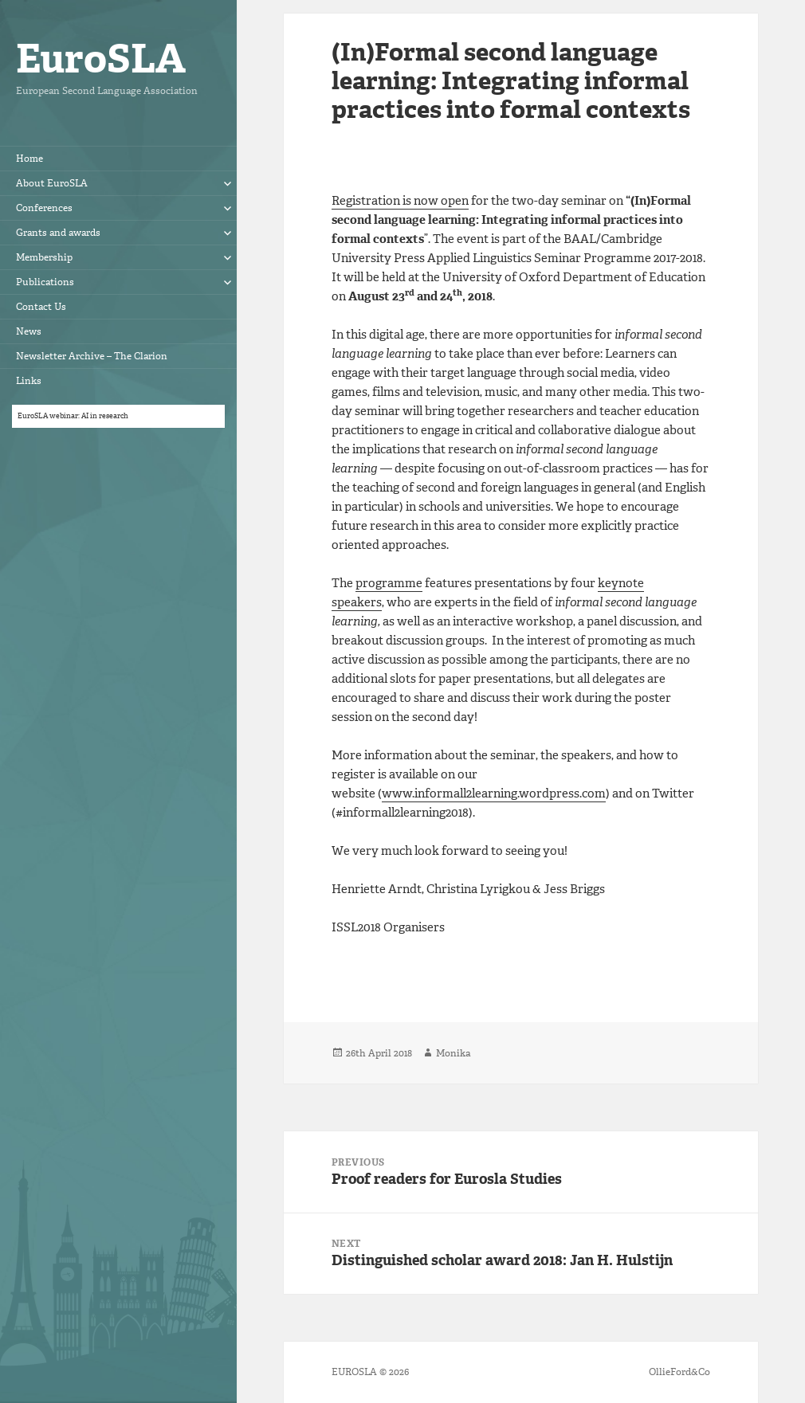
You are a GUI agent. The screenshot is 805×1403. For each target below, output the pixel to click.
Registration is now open (400, 201)
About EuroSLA (52, 183)
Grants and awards (58, 232)
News (28, 331)
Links (28, 380)
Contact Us (41, 306)
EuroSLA (101, 58)
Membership (44, 257)
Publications (45, 282)
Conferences (44, 208)
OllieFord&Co (679, 1372)
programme (388, 583)
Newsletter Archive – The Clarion (91, 356)
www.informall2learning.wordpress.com (494, 793)
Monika (453, 1053)
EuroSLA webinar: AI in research (73, 416)
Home (29, 158)
